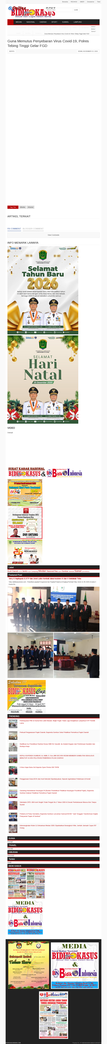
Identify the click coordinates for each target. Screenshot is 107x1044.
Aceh (55, 28)
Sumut (65, 28)
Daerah (15, 571)
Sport (59, 571)
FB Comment (14, 229)
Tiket (98, 2)
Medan (42, 571)
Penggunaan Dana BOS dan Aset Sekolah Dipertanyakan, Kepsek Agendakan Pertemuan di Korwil (55, 779)
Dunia (20, 571)
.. (7, 2)
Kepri (27, 33)
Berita (11, 51)
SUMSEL (65, 22)
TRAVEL (34, 28)
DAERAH (43, 22)
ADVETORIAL (21, 28)
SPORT (54, 22)
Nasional (50, 571)
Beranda (65, 2)
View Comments (53, 235)
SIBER (82, 2)
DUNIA (45, 28)
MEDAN (19, 22)
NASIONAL (31, 22)
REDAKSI (74, 2)
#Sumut (30, 207)
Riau (75, 28)
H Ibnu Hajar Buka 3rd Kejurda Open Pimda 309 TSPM (39, 767)
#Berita (22, 207)
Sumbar (85, 28)
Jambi (18, 33)
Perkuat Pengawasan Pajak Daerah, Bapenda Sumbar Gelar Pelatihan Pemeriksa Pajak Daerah (54, 732)
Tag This (13, 207)
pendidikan (85, 571)
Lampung (34, 571)
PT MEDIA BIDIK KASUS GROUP (90, 1043)
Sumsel (38, 33)
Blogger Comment (33, 229)
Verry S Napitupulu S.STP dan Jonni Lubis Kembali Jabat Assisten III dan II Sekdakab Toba (45, 579)
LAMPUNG (78, 22)
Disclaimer (90, 2)
